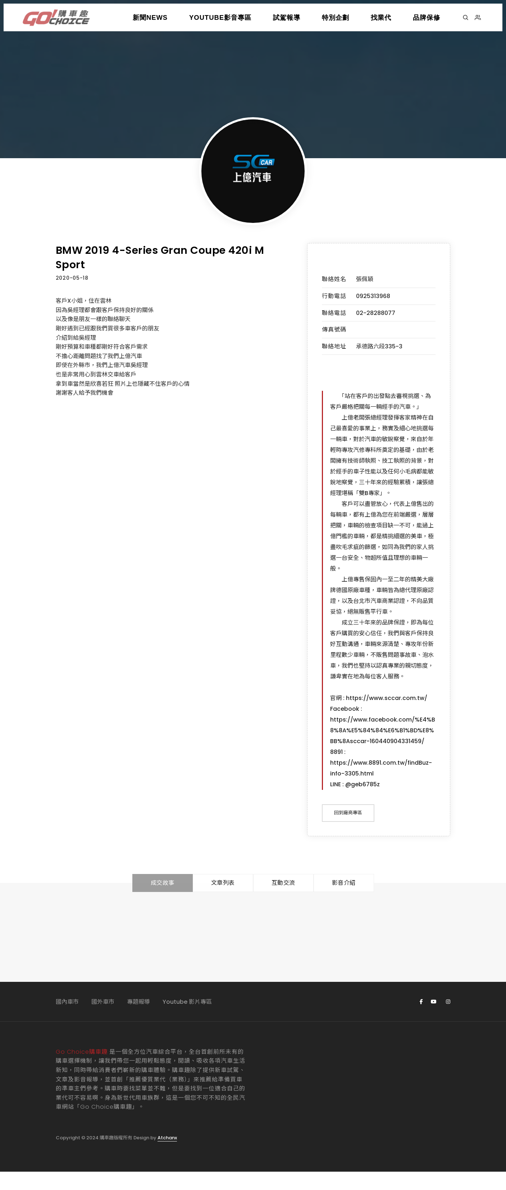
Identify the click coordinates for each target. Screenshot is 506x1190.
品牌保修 (426, 17)
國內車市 (67, 1020)
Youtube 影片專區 (187, 1020)
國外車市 (102, 1020)
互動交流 (283, 901)
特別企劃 (335, 17)
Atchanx (167, 1156)
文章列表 (223, 901)
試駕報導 (286, 17)
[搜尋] (465, 17)
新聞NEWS (150, 17)
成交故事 (162, 901)
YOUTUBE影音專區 (220, 17)
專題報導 (138, 1020)
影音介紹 (344, 901)
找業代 (381, 17)
